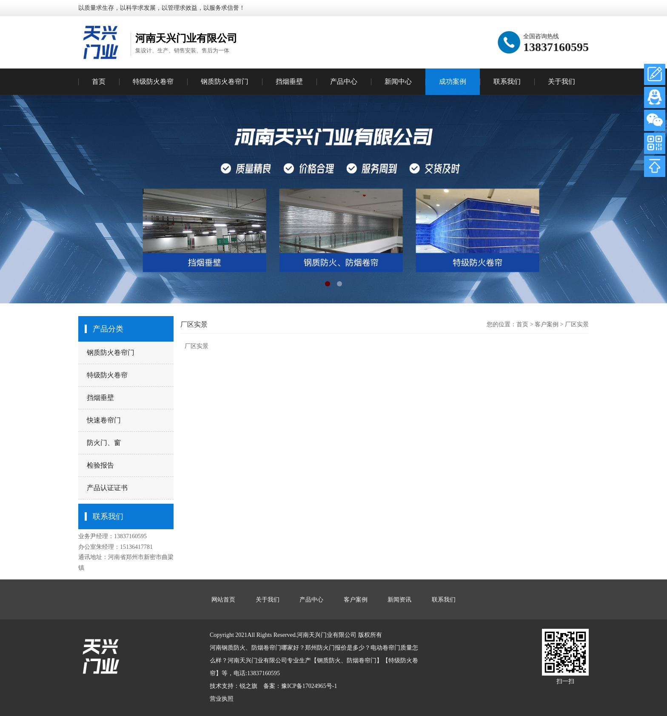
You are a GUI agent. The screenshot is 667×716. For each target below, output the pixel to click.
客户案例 (547, 324)
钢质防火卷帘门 (110, 352)
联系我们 (507, 81)
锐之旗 (248, 686)
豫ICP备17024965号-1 (309, 686)
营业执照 (222, 699)
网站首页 (223, 599)
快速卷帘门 (104, 420)
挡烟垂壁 (100, 397)
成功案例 (452, 81)
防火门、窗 (104, 442)
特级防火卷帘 (107, 375)
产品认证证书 (107, 487)
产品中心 (343, 81)
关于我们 (561, 81)
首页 (98, 81)
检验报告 (100, 465)
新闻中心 (398, 81)
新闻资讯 (399, 599)
